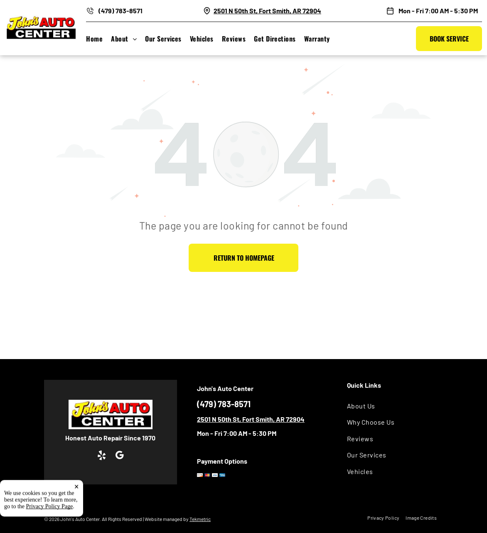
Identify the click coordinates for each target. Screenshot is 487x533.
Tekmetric (200, 519)
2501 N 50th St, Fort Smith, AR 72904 (267, 11)
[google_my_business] (119, 456)
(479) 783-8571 (120, 11)
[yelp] (101, 456)
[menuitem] (98, 39)
